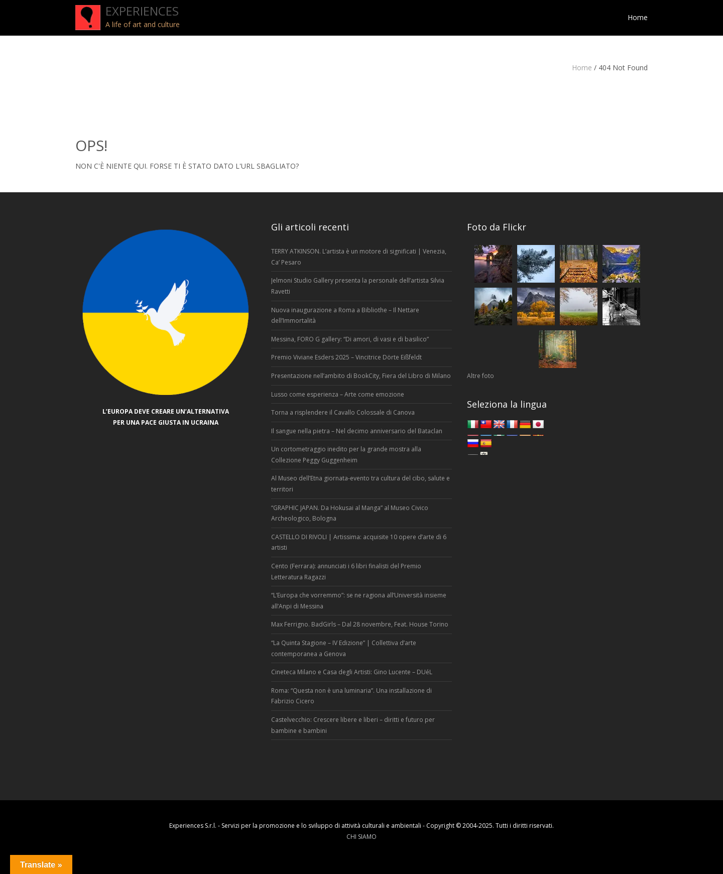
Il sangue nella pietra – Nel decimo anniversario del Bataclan (356, 431)
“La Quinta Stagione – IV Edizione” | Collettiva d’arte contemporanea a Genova (343, 648)
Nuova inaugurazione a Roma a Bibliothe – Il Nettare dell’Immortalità (345, 315)
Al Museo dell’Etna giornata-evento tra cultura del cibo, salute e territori (360, 483)
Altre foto (480, 375)
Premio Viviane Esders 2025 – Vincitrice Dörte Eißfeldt (346, 357)
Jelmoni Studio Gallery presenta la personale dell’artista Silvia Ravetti (357, 286)
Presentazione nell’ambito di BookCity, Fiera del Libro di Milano (361, 375)
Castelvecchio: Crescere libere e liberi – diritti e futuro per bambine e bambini (353, 725)
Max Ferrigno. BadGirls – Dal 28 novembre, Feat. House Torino (359, 624)
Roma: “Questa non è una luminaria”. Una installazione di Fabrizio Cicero (351, 696)
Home (582, 67)
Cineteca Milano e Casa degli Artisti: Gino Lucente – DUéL (351, 672)
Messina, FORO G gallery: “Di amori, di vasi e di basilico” (350, 339)
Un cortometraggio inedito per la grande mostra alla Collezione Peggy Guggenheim (346, 454)
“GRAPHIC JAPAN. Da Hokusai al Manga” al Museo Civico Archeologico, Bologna (349, 513)
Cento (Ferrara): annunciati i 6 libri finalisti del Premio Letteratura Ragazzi (346, 571)
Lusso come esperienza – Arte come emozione (337, 394)
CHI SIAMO (361, 836)
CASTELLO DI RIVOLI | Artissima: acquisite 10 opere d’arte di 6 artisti (358, 542)
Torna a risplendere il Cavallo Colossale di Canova (343, 412)
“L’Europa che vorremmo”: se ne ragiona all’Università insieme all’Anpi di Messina (358, 600)
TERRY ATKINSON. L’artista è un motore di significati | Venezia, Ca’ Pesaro (358, 257)
